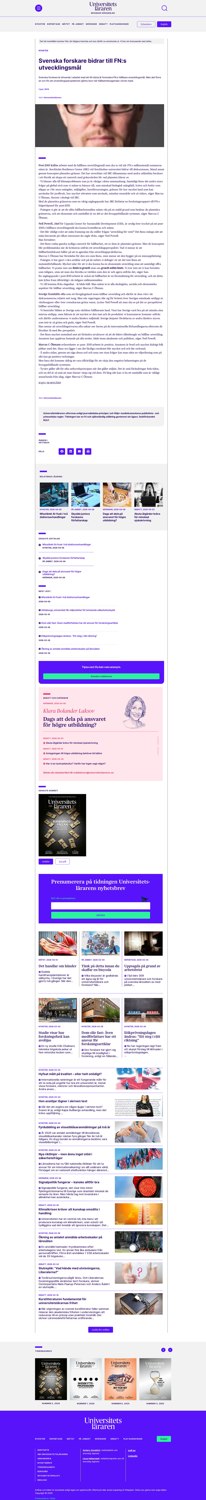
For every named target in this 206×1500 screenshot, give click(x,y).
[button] (62, 451)
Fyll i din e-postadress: (63, 898)
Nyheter (40, 24)
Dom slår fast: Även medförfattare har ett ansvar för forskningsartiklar (79, 622)
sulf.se (131, 1450)
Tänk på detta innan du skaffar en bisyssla (100, 968)
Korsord (42, 1471)
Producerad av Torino (45, 1498)
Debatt (103, 24)
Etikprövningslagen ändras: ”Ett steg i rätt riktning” (69, 636)
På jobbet (78, 24)
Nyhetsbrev (44, 1463)
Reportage (53, 24)
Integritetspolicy (48, 1476)
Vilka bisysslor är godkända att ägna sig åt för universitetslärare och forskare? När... (100, 980)
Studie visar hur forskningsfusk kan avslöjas (54, 1036)
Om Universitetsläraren (52, 1454)
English (42, 1480)
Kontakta (43, 1450)
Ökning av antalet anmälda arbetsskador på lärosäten (70, 648)
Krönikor (91, 24)
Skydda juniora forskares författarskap (80, 517)
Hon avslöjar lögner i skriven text (63, 1101)
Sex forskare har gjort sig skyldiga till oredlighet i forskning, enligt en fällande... (100, 1053)
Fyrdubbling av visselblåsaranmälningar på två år (74, 1127)
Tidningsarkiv (46, 1467)
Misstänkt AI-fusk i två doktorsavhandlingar (54, 515)
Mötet (66, 24)
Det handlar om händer (58, 966)
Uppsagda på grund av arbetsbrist (142, 968)
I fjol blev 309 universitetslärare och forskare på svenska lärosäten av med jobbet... (143, 980)
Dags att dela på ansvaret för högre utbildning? (114, 517)
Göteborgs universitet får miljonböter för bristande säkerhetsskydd (78, 610)
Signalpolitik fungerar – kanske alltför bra (69, 1182)
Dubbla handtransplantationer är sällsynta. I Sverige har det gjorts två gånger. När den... (56, 976)
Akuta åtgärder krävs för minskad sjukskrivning (147, 517)
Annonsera (44, 1459)
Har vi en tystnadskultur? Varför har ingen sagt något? (76, 763)
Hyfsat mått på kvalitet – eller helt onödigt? (70, 1074)
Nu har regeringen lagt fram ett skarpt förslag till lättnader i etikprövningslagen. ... (143, 1050)
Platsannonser (119, 24)
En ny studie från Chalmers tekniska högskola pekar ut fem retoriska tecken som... (57, 1049)
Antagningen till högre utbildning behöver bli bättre (74, 753)
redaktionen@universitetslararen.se (93, 772)
